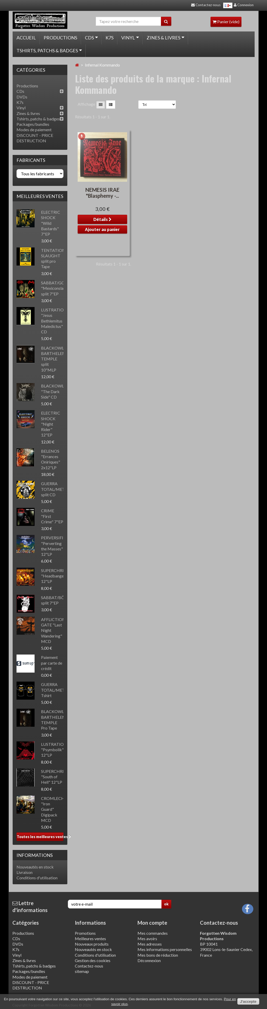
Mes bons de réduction (157, 955)
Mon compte (152, 923)
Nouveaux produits (92, 943)
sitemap (82, 971)
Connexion (244, 5)
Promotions (85, 933)
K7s (110, 37)
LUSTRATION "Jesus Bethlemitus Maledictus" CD (54, 320)
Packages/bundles (33, 124)
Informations (35, 855)
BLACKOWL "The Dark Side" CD (52, 391)
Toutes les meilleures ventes (40, 836)
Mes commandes (152, 933)
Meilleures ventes (40, 196)
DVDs (22, 96)
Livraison (25, 872)
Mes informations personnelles (164, 949)
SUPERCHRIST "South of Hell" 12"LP (55, 777)
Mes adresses (149, 943)
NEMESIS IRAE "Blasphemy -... (102, 193)
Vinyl (130, 37)
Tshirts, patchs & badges (49, 50)
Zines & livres (165, 37)
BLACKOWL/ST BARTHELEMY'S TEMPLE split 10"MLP (56, 358)
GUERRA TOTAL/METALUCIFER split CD (62, 489)
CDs (91, 37)
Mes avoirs (147, 938)
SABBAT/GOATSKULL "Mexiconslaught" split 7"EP (61, 288)
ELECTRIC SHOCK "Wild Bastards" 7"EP (50, 223)
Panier (226, 21)
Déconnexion (149, 960)
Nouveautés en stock (35, 866)
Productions (60, 37)
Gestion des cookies (92, 960)
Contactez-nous (89, 965)
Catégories (25, 923)
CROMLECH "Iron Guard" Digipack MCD (52, 809)
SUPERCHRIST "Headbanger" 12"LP (55, 576)
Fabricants (31, 160)
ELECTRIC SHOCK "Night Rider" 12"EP (50, 423)
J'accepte (248, 1001)
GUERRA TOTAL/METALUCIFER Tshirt (62, 690)
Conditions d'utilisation (37, 877)
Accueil (26, 37)
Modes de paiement (34, 129)
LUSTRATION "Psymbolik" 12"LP (54, 750)
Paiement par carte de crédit (51, 663)
